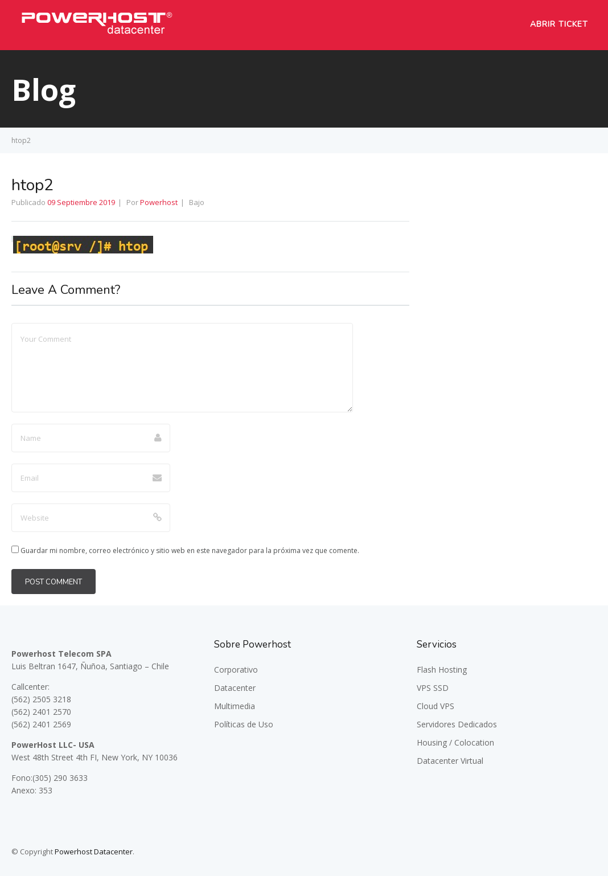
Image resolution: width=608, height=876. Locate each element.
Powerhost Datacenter (94, 851)
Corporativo (236, 669)
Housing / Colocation (455, 742)
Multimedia (234, 706)
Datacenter (235, 687)
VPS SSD (433, 687)
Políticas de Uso (243, 724)
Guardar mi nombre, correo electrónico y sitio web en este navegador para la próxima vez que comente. (189, 550)
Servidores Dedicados (457, 724)
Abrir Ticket (559, 24)
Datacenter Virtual (450, 760)
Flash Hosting (442, 669)
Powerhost (159, 202)
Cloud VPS (435, 706)
